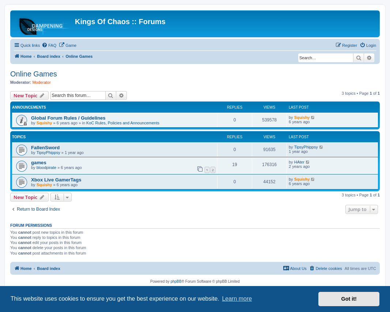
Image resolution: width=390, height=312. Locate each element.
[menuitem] (49, 45)
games (38, 162)
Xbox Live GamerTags (56, 180)
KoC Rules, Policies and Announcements (122, 123)
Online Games (33, 74)
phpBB (176, 281)
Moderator (42, 82)
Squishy (44, 123)
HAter (299, 162)
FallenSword (45, 147)
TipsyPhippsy (48, 152)
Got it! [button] (349, 299)
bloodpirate (46, 167)
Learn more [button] (237, 299)
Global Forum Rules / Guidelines (68, 118)
